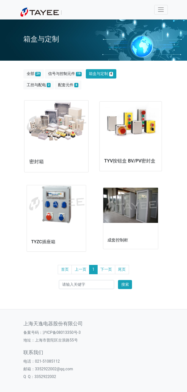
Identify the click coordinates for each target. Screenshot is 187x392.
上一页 (80, 269)
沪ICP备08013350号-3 (62, 332)
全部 (34, 73)
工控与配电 (39, 85)
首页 (65, 269)
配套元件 (68, 85)
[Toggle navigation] (161, 10)
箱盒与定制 (101, 73)
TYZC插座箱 (46, 236)
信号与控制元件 (65, 73)
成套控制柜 (122, 232)
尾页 (122, 269)
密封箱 (38, 159)
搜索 (125, 284)
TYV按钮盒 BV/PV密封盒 (130, 157)
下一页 (106, 269)
